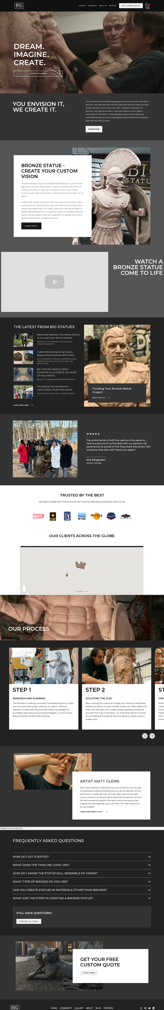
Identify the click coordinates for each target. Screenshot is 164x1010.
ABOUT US (103, 5)
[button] (145, 736)
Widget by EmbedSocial (12, 828)
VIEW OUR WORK (38, 73)
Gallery (79, 1008)
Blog (98, 1008)
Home (54, 1008)
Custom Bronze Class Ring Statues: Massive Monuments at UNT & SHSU (55, 353)
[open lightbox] (43, 689)
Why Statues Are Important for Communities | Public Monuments (54, 388)
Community (92, 5)
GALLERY (82, 5)
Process (112, 5)
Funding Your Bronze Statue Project (111, 390)
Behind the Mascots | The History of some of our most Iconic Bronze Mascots (58, 336)
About (89, 1008)
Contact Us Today (28, 921)
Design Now (94, 129)
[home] (19, 6)
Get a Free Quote (131, 5)
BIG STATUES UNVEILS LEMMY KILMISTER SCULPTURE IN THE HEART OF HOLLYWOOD (57, 372)
